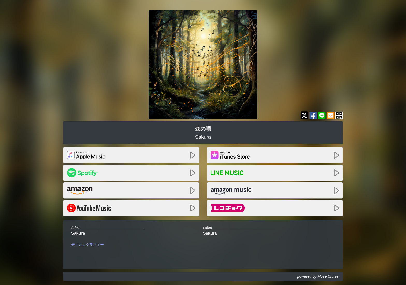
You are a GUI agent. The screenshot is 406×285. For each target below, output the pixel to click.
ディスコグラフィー (87, 245)
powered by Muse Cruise (317, 276)
